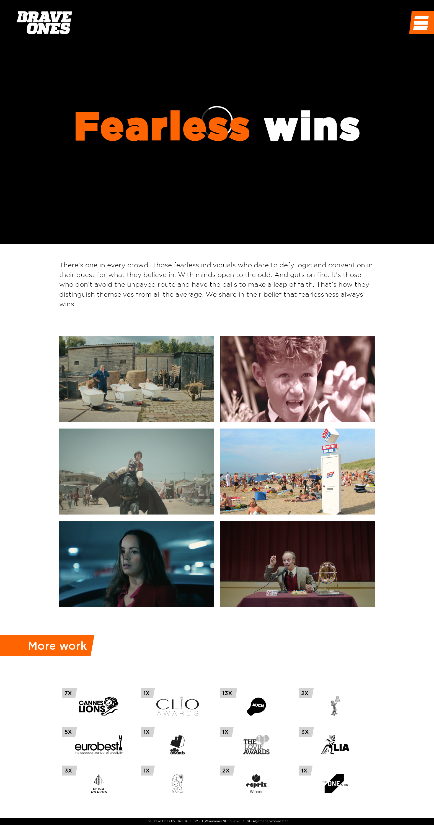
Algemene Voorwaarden (270, 821)
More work (57, 645)
